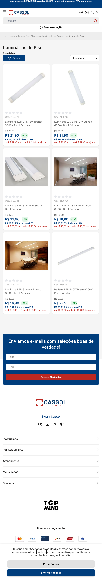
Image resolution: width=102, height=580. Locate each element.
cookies (41, 552)
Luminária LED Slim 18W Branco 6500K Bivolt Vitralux (73, 123)
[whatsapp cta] (87, 12)
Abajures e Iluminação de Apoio (47, 36)
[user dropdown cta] (92, 12)
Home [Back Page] (9, 36)
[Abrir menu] (6, 12)
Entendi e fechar (51, 572)
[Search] (95, 20)
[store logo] (19, 12)
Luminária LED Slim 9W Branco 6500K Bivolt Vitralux (72, 207)
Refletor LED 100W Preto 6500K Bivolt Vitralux (73, 291)
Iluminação (23, 36)
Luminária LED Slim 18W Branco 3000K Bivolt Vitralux (24, 123)
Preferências (51, 564)
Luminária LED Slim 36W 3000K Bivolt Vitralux (24, 207)
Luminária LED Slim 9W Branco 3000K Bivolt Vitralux (23, 291)
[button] (51, 28)
